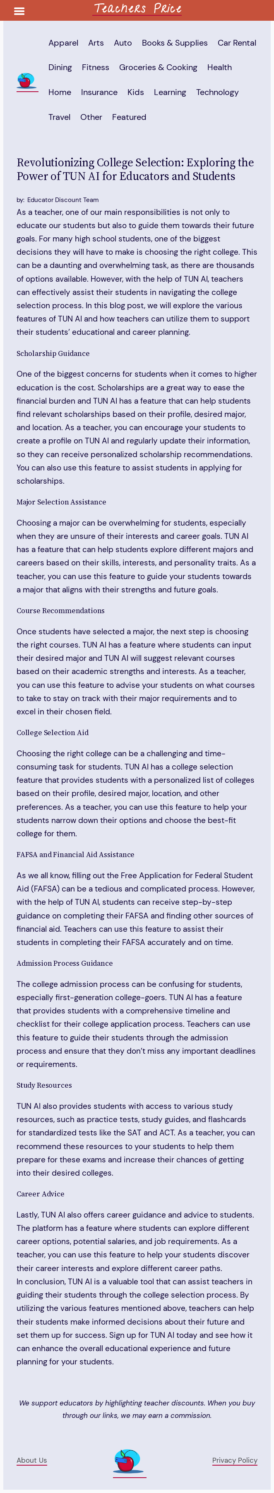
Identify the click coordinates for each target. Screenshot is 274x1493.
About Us (32, 1460)
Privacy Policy (234, 1460)
